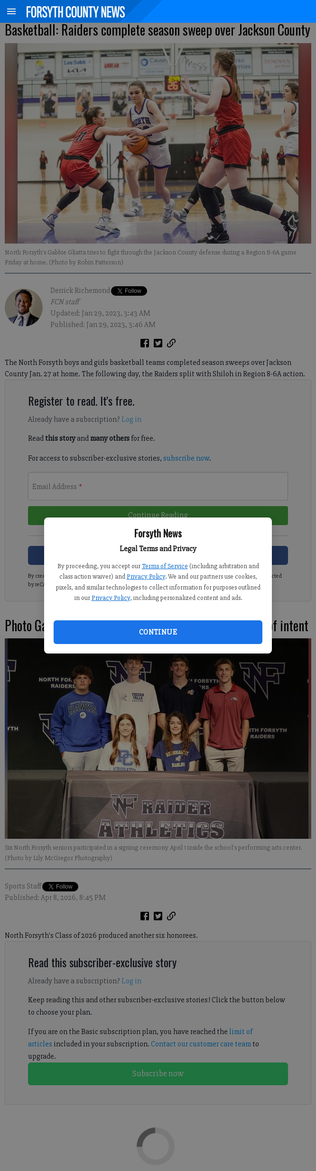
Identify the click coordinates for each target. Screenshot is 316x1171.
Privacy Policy (146, 576)
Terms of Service (165, 566)
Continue (158, 632)
